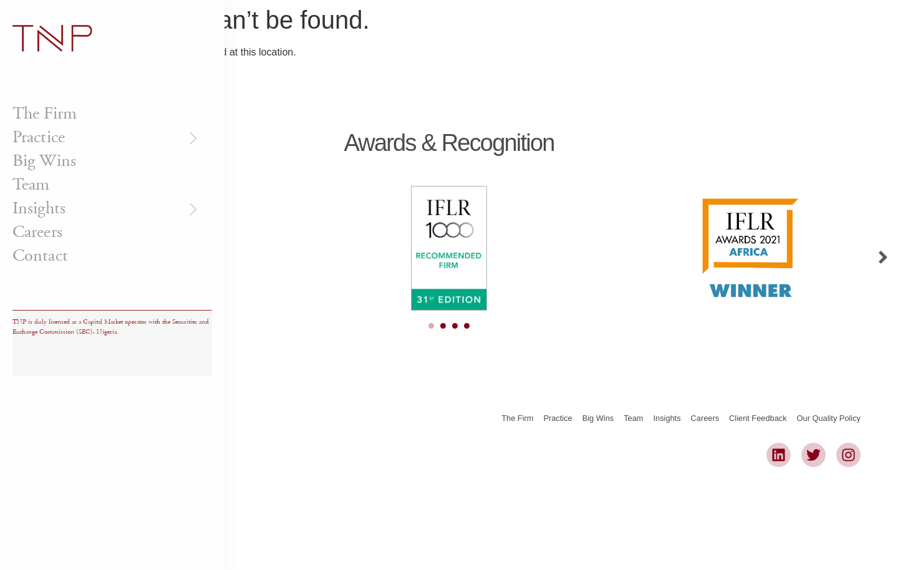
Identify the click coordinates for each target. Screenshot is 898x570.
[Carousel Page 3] (455, 326)
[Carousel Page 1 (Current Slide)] (431, 326)
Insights (106, 208)
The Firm (44, 113)
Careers (37, 232)
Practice (106, 137)
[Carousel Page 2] (443, 326)
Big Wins (44, 161)
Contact (40, 256)
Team (30, 185)
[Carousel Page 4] (467, 326)
